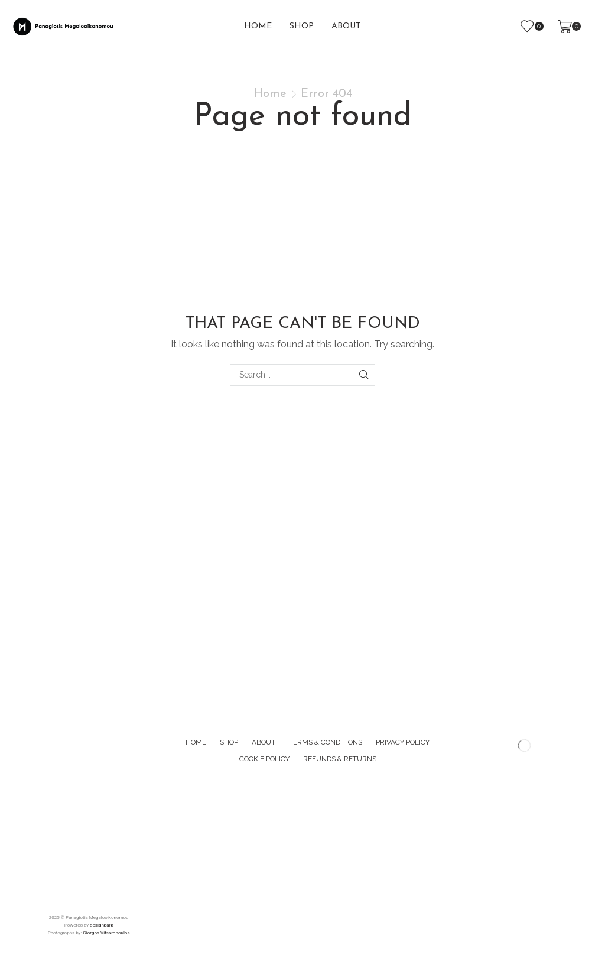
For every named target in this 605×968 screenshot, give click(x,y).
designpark (101, 925)
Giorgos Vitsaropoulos (106, 932)
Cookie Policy (264, 759)
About (346, 26)
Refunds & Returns (339, 759)
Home (258, 26)
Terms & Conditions (325, 742)
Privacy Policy (403, 742)
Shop (302, 26)
